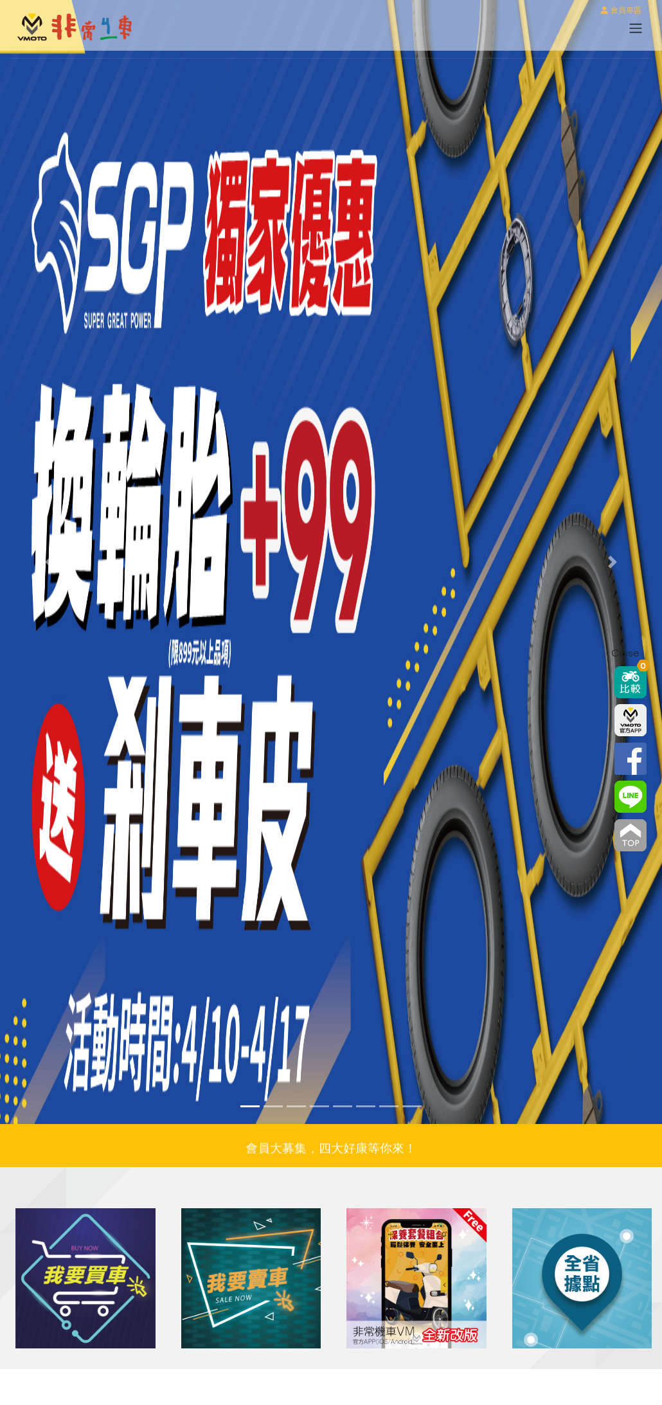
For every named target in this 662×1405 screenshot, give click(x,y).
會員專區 (621, 11)
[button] (50, 562)
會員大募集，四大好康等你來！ (331, 1151)
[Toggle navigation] (636, 28)
